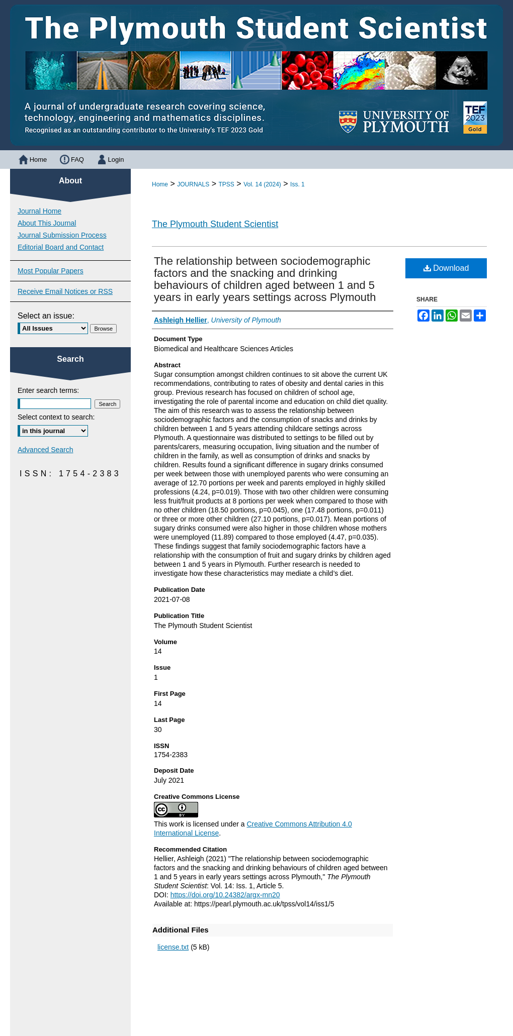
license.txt (173, 947)
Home (160, 184)
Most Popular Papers (50, 271)
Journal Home (39, 211)
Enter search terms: (48, 390)
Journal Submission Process (62, 235)
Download (446, 268)
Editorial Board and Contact (61, 247)
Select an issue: (46, 316)
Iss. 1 (297, 184)
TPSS (226, 184)
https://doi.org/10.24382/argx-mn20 (225, 895)
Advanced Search (45, 450)
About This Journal (47, 223)
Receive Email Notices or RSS (65, 291)
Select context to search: (56, 417)
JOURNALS (193, 184)
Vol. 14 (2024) (262, 184)
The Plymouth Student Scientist (215, 224)
